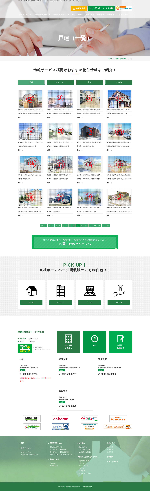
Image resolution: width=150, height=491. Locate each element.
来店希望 (110, 452)
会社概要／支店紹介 (85, 452)
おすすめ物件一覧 (84, 461)
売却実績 (52, 463)
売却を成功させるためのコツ (30, 454)
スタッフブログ (123, 16)
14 (95, 226)
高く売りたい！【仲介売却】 (59, 449)
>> (108, 226)
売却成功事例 (54, 465)
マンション (60, 82)
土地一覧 (81, 468)
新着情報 (110, 16)
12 (86, 226)
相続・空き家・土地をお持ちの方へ (61, 454)
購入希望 (110, 449)
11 (82, 226)
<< (42, 226)
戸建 (31, 82)
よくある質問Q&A (84, 449)
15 (99, 226)
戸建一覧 (81, 463)
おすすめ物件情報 (120, 58)
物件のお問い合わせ (85, 473)
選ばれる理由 (77, 16)
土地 (90, 82)
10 (77, 226)
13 (90, 226)
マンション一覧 (83, 465)
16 (104, 226)
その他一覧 (82, 470)
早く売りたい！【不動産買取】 (59, 452)
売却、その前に (26, 452)
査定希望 (110, 447)
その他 (119, 82)
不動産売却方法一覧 (56, 447)
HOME (110, 58)
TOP (22, 443)
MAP (22, 370)
